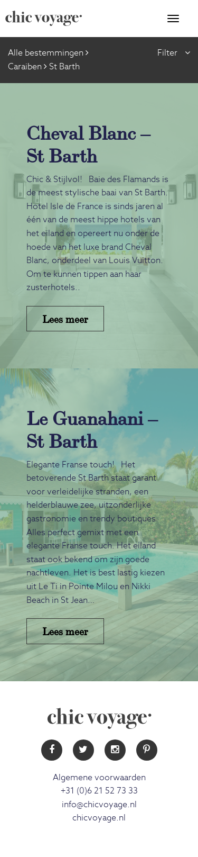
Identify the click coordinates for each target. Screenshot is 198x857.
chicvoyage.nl (99, 817)
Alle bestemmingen (45, 53)
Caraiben (25, 66)
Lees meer (65, 318)
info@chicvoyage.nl (99, 804)
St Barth (64, 66)
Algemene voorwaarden (99, 777)
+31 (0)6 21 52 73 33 (99, 790)
